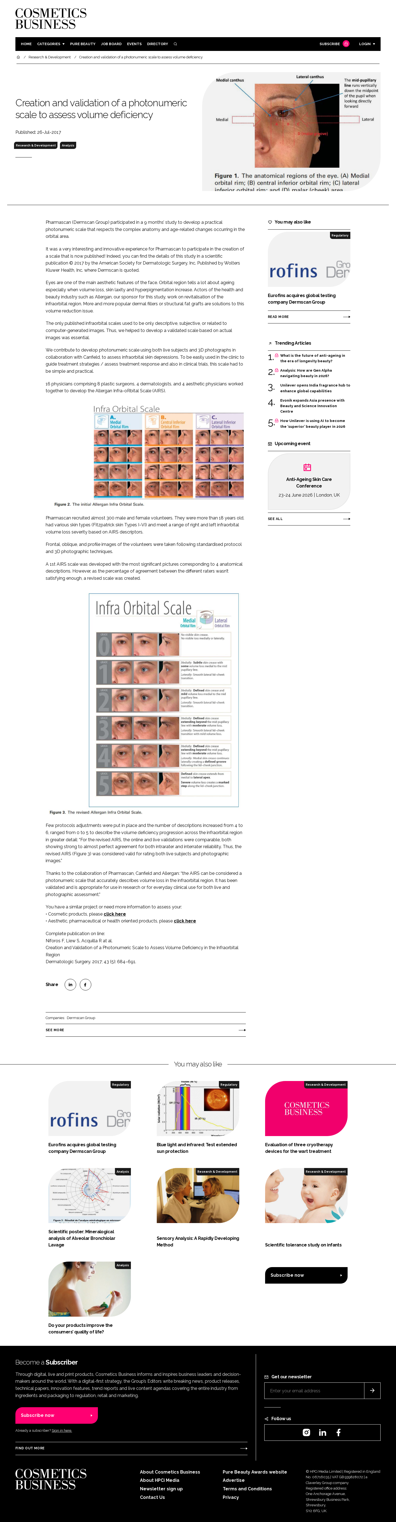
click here (115, 914)
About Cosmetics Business (170, 1472)
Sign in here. (62, 1430)
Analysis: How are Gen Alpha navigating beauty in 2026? (306, 373)
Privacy (231, 1497)
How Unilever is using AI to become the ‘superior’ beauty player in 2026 (312, 423)
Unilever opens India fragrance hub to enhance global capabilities (315, 388)
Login (365, 44)
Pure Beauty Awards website (255, 1472)
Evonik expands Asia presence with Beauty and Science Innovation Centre (312, 406)
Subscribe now (287, 1275)
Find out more (30, 1448)
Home (26, 44)
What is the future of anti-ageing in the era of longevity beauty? (312, 358)
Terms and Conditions (247, 1488)
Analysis (68, 145)
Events (134, 44)
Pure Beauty (82, 44)
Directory (157, 44)
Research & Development (36, 145)
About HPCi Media (159, 1480)
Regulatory (340, 235)
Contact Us (152, 1497)
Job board (111, 44)
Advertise (234, 1480)
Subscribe (334, 44)
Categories (48, 44)
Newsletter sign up (161, 1488)
